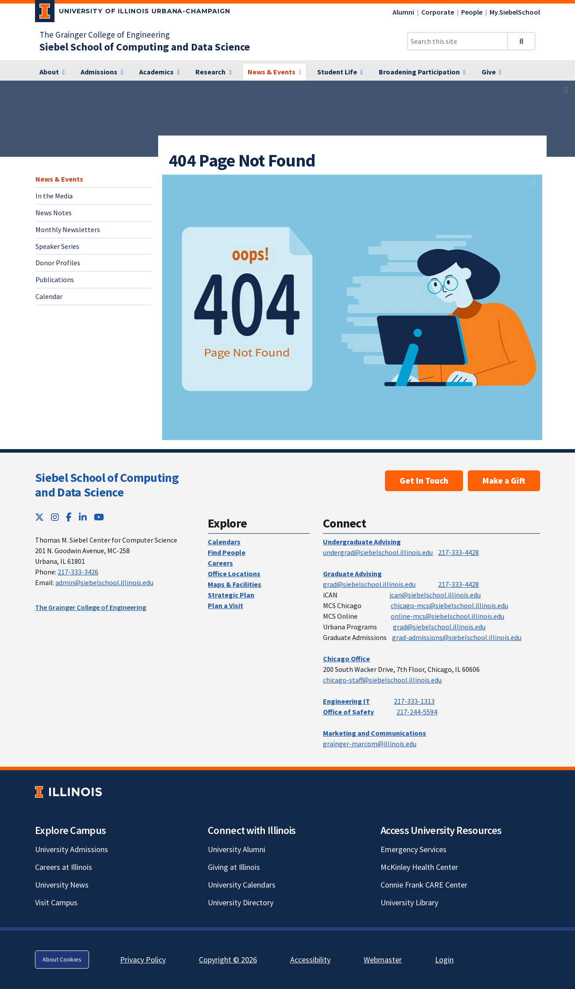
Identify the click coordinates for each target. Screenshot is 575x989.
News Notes (53, 212)
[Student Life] (340, 72)
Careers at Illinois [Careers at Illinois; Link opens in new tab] (63, 867)
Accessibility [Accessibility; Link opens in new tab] (310, 959)
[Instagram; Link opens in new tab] (55, 517)
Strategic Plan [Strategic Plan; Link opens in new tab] (231, 594)
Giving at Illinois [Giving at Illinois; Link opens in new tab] (234, 867)
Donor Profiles (57, 262)
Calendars (224, 541)
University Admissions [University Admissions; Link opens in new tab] (71, 849)
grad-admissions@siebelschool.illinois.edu (456, 637)
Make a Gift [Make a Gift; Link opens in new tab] (503, 480)
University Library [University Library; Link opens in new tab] (409, 902)
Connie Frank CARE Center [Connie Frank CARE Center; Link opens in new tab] (424, 885)
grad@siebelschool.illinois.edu (369, 584)
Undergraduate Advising (362, 541)
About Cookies (62, 959)
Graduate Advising (352, 573)
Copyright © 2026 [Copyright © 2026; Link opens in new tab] (228, 959)
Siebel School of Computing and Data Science (107, 484)
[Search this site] (457, 41)
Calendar (48, 296)
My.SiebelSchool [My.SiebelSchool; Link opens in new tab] (515, 12)
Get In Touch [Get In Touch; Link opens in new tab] (424, 480)
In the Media (54, 195)
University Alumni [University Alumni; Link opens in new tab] (236, 849)
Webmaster (383, 959)
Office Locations (234, 573)
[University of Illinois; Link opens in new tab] (68, 792)
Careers (220, 562)
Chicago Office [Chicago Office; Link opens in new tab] (346, 658)
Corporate (437, 12)
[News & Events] (274, 72)
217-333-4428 (458, 552)
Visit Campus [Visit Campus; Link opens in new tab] (56, 902)
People (471, 12)
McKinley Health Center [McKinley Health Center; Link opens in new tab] (419, 867)
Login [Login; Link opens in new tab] (444, 959)
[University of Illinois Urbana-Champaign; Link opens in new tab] (132, 13)
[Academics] (159, 72)
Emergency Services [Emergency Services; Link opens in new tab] (414, 849)
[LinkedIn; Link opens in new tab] (83, 517)
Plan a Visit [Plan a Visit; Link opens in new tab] (225, 605)
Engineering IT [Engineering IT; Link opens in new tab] (346, 701)
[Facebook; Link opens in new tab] (69, 517)
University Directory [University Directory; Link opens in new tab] (240, 902)
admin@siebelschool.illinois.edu (104, 582)
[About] (52, 72)
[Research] (213, 72)
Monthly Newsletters (67, 229)
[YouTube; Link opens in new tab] (99, 517)
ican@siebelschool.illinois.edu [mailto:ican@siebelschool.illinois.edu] (435, 594)
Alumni (403, 12)
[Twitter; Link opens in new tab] (39, 517)
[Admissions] (102, 72)
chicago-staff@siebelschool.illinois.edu (382, 679)
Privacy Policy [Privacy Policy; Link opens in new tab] (143, 959)
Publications (54, 279)
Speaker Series (57, 246)
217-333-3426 (78, 571)
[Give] (491, 72)
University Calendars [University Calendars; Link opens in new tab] (242, 885)
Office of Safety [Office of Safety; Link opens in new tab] (348, 711)
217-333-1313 (414, 701)
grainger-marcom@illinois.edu (369, 743)
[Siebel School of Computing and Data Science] (144, 47)
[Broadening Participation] (422, 72)
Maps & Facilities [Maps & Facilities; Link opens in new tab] (234, 584)
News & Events (59, 179)
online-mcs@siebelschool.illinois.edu (447, 616)
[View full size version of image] (566, 90)
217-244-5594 (416, 711)
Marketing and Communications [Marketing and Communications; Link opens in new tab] (374, 733)
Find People (226, 552)
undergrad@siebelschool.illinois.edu (378, 552)
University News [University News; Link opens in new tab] (62, 885)
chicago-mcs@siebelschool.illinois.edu (449, 605)
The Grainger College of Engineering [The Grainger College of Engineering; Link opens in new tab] (104, 34)
